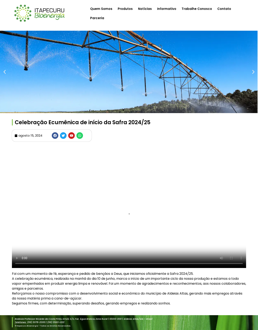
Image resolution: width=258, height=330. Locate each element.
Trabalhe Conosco (197, 9)
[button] (4, 72)
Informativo (166, 9)
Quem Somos (101, 9)
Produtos (125, 9)
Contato (224, 9)
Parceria (97, 18)
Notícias (145, 9)
